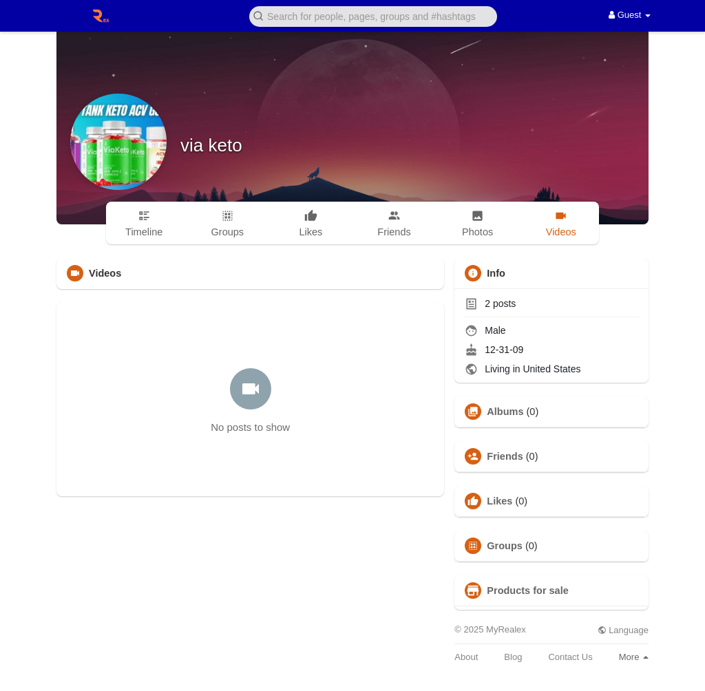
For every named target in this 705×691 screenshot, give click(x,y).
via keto (211, 145)
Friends (505, 456)
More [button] (634, 657)
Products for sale (527, 590)
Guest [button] (630, 15)
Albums (505, 411)
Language (623, 630)
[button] (373, 15)
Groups (505, 545)
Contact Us (570, 656)
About (466, 656)
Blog (513, 656)
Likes (499, 501)
